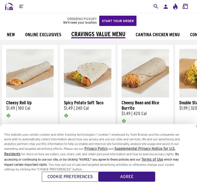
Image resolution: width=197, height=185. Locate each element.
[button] (21, 6)
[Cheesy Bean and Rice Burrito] (145, 96)
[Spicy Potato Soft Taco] (87, 96)
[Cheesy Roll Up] (30, 96)
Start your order (118, 21)
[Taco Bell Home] (9, 6)
